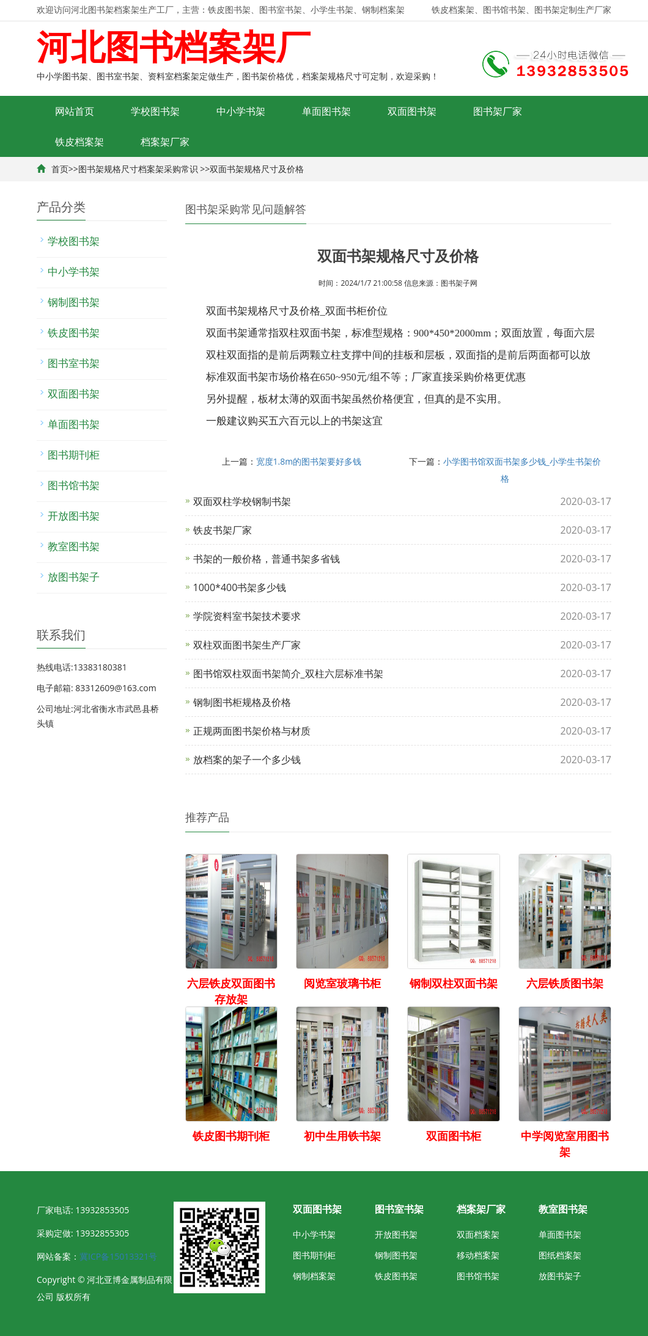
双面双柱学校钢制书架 (242, 501)
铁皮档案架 (79, 141)
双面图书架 (412, 111)
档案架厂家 (165, 141)
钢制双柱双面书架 (454, 983)
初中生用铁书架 (342, 1135)
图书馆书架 (74, 485)
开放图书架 (74, 516)
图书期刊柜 (74, 455)
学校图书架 (155, 111)
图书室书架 (74, 363)
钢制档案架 (314, 1276)
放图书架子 (74, 577)
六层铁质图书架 (564, 983)
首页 (59, 169)
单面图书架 (326, 111)
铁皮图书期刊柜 (231, 1135)
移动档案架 (478, 1255)
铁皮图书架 (74, 332)
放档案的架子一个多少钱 (247, 759)
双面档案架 (478, 1234)
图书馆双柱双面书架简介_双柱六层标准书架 (288, 673)
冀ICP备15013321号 (118, 1256)
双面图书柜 (453, 1135)
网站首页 (74, 111)
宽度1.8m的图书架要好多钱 (309, 461)
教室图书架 (74, 546)
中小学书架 (240, 111)
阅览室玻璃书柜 (342, 983)
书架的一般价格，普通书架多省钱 (266, 558)
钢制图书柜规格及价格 (242, 702)
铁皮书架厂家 (222, 530)
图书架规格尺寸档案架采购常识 (138, 169)
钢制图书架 (74, 302)
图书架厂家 (497, 111)
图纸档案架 (560, 1255)
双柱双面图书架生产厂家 (247, 645)
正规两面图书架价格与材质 (252, 731)
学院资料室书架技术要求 (247, 616)
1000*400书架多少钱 (240, 587)
